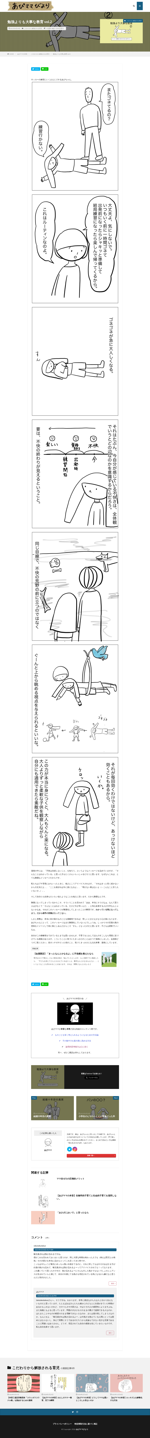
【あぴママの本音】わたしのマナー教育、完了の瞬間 (57, 1398)
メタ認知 (48, 28)
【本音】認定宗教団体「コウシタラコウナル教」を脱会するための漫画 (23, 1398)
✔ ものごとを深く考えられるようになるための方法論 (75, 1035)
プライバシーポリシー (62, 1424)
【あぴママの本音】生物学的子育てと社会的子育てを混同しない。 (87, 1197)
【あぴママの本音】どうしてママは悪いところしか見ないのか (92, 1398)
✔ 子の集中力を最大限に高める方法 (75, 1041)
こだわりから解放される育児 (33, 28)
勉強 (53, 28)
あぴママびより (82, 1429)
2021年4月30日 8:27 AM (44, 1250)
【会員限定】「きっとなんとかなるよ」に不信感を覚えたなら (63, 953)
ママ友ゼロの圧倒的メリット (70, 1178)
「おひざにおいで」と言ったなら (73, 1212)
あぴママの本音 (22, 54)
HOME (11, 54)
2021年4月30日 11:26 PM (46, 1296)
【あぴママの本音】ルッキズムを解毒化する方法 (126, 1398)
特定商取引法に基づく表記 (85, 1424)
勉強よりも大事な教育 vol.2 (62, 54)
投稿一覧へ (90, 1155)
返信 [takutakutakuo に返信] (112, 1283)
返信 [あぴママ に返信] (110, 1333)
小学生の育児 (59, 28)
